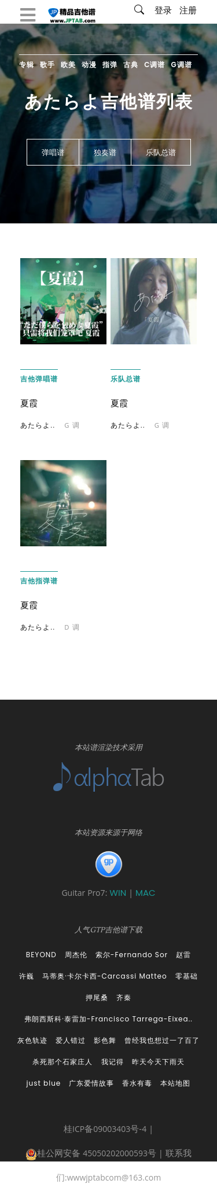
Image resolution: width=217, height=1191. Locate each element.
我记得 (112, 1062)
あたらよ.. (37, 426)
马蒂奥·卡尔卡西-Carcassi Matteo (104, 976)
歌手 (47, 64)
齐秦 (123, 997)
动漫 (89, 64)
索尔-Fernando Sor (131, 955)
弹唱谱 (53, 152)
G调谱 (181, 64)
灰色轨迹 (32, 1040)
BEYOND (41, 955)
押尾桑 (97, 997)
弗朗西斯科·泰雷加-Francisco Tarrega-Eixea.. (108, 1019)
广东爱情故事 (91, 1083)
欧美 (68, 64)
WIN (118, 893)
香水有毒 (137, 1083)
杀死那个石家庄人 (62, 1062)
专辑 (26, 64)
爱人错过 (71, 1040)
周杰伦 (76, 955)
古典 (130, 64)
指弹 (109, 64)
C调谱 (154, 64)
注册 (188, 12)
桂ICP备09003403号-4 (105, 1130)
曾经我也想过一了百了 (162, 1040)
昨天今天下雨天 (158, 1062)
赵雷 (183, 955)
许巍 (26, 976)
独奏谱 (105, 152)
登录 (163, 12)
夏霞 (29, 403)
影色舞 (105, 1040)
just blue (44, 1083)
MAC (145, 893)
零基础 (186, 976)
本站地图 (175, 1083)
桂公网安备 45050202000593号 (90, 1154)
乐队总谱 (161, 152)
